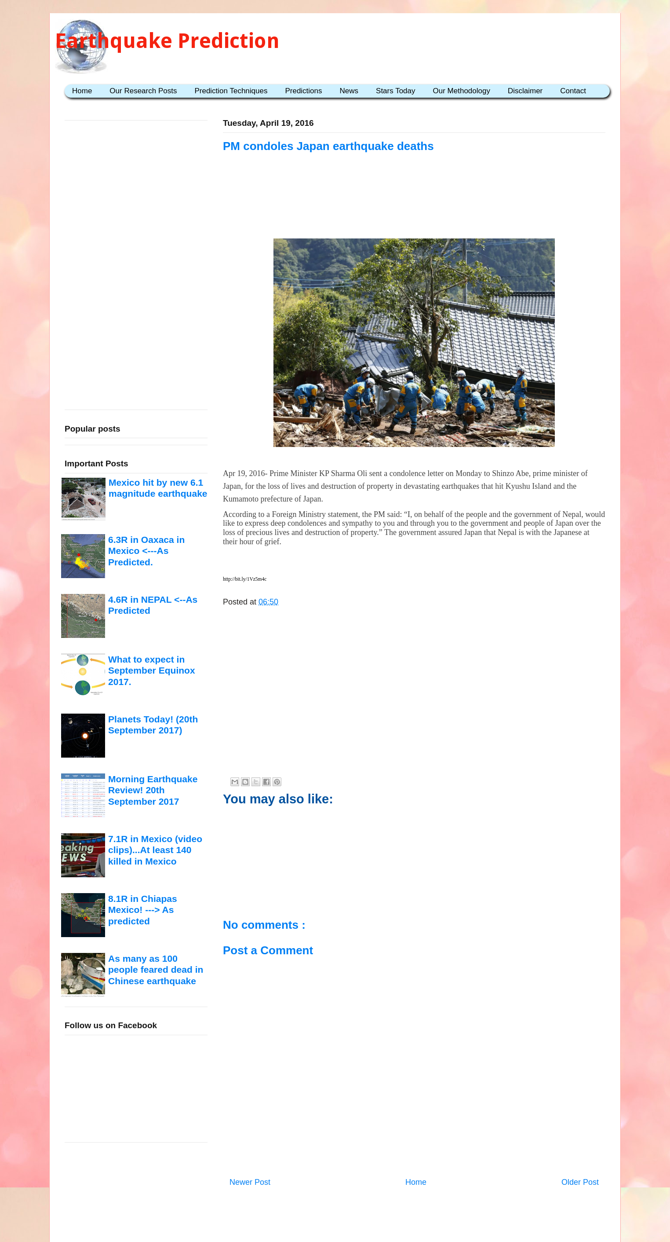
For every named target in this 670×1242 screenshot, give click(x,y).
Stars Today (395, 91)
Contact (573, 91)
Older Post (580, 1182)
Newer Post (249, 1182)
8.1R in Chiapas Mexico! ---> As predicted (142, 910)
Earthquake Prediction (167, 41)
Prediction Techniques (230, 91)
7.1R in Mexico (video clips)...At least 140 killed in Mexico (155, 850)
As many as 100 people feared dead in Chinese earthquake (155, 969)
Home (82, 91)
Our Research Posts (143, 91)
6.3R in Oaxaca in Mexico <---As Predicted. (146, 551)
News (349, 91)
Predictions (303, 91)
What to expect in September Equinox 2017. (151, 670)
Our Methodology (461, 91)
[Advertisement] (414, 207)
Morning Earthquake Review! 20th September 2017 (152, 790)
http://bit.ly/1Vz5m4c (244, 579)
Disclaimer (525, 91)
